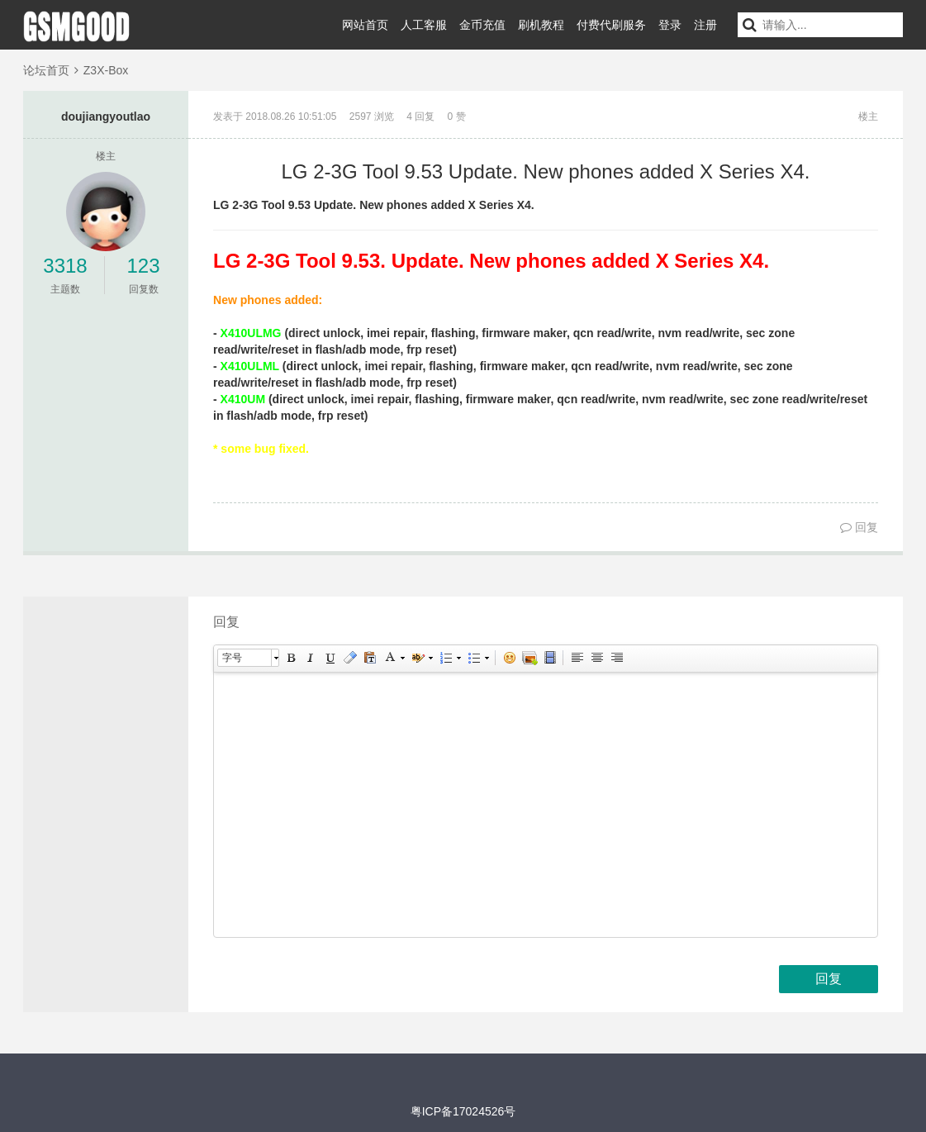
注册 (705, 24)
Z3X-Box (105, 70)
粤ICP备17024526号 (463, 1111)
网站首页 (365, 24)
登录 (669, 24)
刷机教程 (541, 24)
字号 (232, 658)
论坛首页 (46, 70)
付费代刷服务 (611, 24)
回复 (859, 527)
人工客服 (424, 24)
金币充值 (482, 24)
